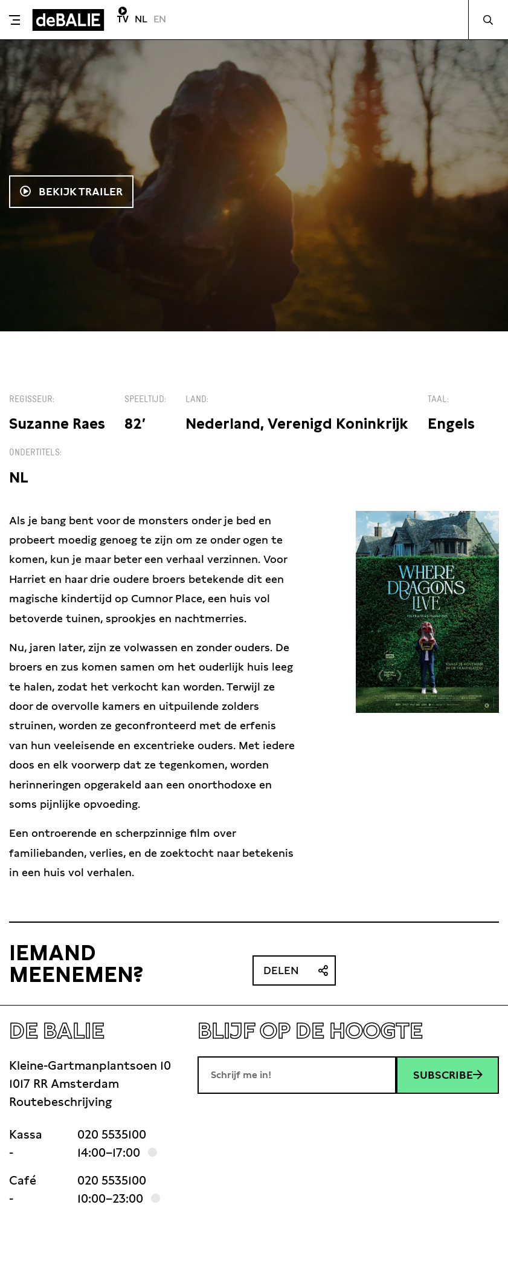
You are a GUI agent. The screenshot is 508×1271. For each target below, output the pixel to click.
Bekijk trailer (79, 191)
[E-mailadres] (297, 1075)
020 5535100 (111, 1134)
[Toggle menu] (14, 20)
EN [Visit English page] (159, 19)
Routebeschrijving (60, 1101)
